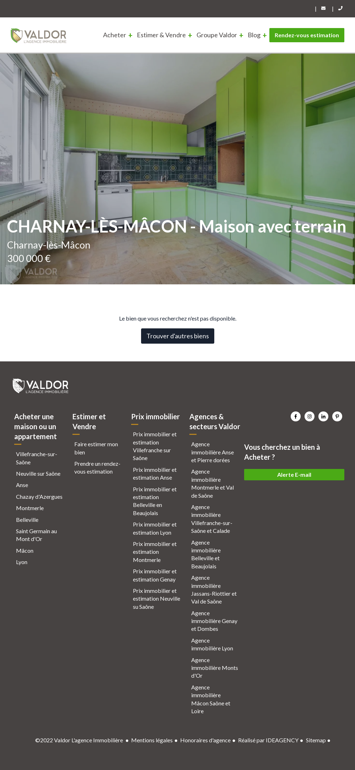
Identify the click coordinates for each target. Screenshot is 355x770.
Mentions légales (152, 740)
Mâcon (24, 550)
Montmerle (30, 507)
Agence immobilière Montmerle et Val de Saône (212, 483)
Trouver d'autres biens (177, 336)
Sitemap (316, 740)
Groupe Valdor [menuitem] (217, 35)
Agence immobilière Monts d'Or (214, 667)
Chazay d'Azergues (39, 496)
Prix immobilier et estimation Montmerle (155, 551)
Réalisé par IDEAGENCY (268, 740)
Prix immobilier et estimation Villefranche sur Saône (155, 446)
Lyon (21, 561)
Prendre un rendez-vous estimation (97, 467)
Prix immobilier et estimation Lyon (155, 528)
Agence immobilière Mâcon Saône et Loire (210, 699)
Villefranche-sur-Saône (36, 457)
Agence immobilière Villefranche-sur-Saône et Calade (211, 518)
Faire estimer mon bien (96, 448)
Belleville (27, 519)
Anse (22, 484)
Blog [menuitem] (254, 35)
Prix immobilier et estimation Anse (155, 473)
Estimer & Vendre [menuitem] (161, 35)
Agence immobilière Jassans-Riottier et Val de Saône (214, 589)
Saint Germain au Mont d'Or (36, 535)
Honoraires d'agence (205, 740)
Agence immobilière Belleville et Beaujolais (206, 554)
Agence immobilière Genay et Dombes (214, 621)
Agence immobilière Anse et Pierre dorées (212, 452)
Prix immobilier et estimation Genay (155, 575)
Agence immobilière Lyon (212, 644)
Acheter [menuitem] (114, 35)
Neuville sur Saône (38, 473)
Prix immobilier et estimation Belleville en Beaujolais (155, 501)
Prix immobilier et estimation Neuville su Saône (156, 598)
